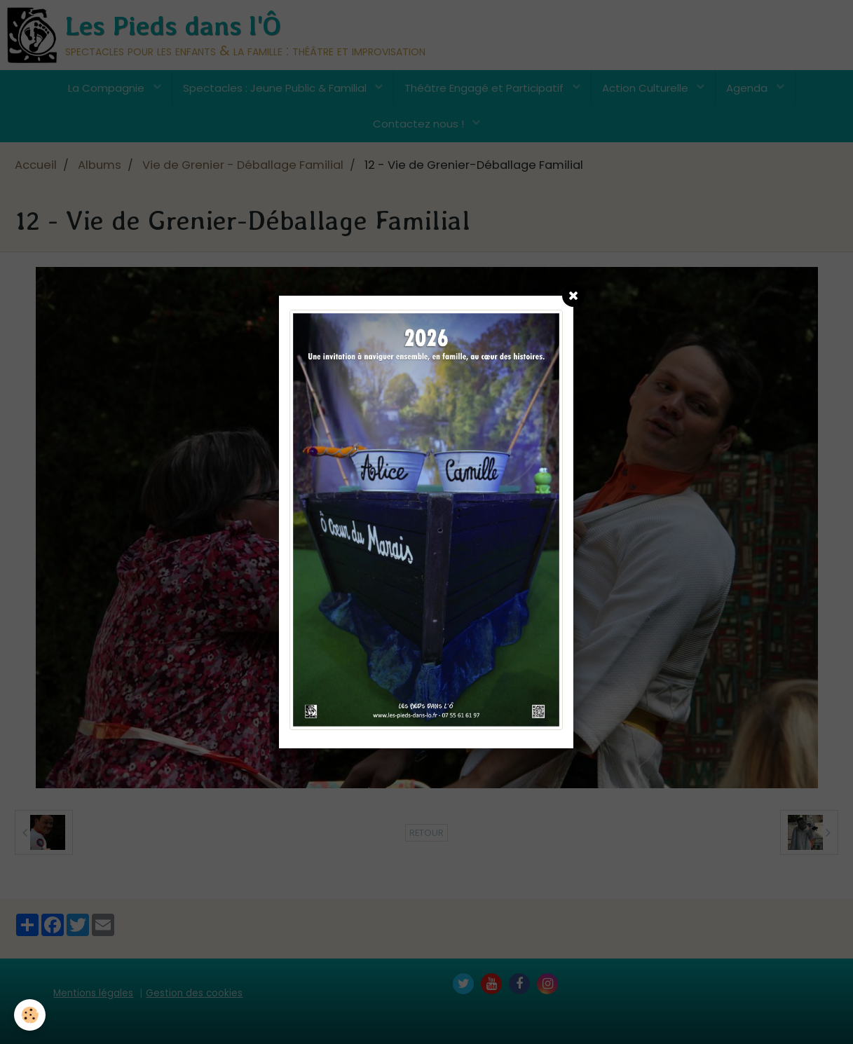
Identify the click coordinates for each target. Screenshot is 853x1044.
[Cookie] (30, 1015)
